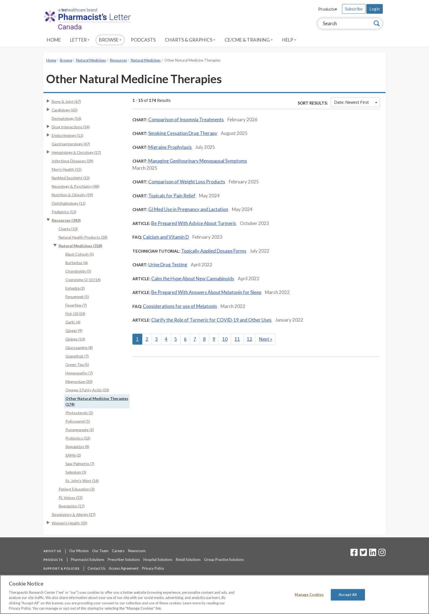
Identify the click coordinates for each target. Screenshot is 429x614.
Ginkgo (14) (75, 339)
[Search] (377, 23)
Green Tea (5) (77, 364)
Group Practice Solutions (224, 559)
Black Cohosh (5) (79, 254)
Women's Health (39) (69, 523)
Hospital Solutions (157, 559)
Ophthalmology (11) (69, 203)
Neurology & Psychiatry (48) (75, 186)
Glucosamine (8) (79, 347)
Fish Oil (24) (75, 313)
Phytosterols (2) (79, 412)
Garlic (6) (72, 322)
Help (289, 40)
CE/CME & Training (249, 40)
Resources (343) (66, 220)
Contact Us (96, 568)
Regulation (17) (72, 506)
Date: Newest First (355, 102)
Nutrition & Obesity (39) (72, 194)
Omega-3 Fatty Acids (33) (87, 390)
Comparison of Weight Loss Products (186, 182)
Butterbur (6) (76, 262)
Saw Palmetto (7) (79, 463)
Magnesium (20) (78, 381)
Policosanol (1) (77, 421)
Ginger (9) (73, 330)
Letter (80, 40)
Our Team (100, 551)
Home (54, 40)
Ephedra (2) (75, 288)
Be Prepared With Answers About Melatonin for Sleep (206, 292)
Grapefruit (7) (77, 356)
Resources (118, 60)
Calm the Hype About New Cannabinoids (192, 278)
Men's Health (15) (67, 169)
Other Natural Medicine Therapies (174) (96, 401)
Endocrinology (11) (67, 135)
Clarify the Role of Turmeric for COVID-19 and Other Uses (211, 320)
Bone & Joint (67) (66, 101)
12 (249, 339)
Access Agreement (123, 568)
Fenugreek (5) (77, 296)
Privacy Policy (153, 568)
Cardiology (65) (64, 110)
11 (237, 339)
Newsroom (137, 551)
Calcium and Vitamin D (166, 237)
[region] (214, 594)
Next (265, 339)
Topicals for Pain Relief (171, 195)
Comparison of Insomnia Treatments (186, 119)
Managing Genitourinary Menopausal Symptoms (197, 161)
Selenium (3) (75, 472)
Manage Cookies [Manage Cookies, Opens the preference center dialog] (309, 594)
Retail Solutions (188, 559)
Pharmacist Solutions (87, 559)
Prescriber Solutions (124, 559)
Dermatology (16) (66, 118)
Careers (118, 551)
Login (374, 8)
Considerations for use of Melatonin (180, 306)
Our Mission (79, 551)
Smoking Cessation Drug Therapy (182, 133)
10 (225, 339)
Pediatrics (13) (64, 211)
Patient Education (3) (77, 489)
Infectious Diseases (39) (72, 160)
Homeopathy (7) (79, 373)
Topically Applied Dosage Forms (213, 251)
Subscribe (354, 8)
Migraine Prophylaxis (170, 147)
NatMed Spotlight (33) (71, 177)
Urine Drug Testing (167, 264)
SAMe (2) (73, 455)
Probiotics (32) (77, 438)
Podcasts (143, 40)
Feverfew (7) (76, 305)
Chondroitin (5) (78, 271)
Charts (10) (68, 228)
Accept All (348, 594)
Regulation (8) (77, 446)
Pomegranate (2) (79, 429)
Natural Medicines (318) (80, 245)
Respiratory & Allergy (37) (73, 514)
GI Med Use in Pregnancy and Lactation (188, 209)
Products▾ (327, 9)
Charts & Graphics (190, 40)
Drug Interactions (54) (71, 127)
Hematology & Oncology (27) (76, 152)
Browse (110, 40)
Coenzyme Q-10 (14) (83, 279)
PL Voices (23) (71, 497)
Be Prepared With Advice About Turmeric (193, 223)
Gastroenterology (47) (71, 144)
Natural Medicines (91, 60)
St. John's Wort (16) (82, 480)
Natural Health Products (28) (83, 237)
